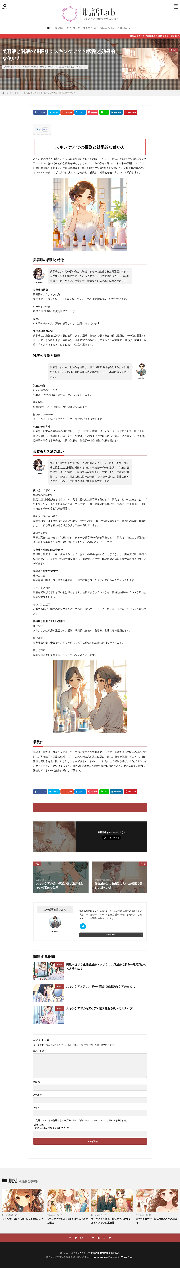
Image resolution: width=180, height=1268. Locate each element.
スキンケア (54, 67)
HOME (8, 93)
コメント (38, 1051)
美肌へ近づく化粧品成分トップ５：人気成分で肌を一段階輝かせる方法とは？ (106, 966)
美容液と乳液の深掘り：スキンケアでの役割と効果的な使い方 (49, 93)
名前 (36, 1082)
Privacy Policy (107, 28)
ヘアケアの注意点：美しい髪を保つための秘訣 (67, 1221)
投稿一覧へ (110, 934)
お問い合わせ (123, 28)
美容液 (67, 67)
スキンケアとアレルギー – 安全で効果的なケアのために (100, 986)
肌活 (49, 28)
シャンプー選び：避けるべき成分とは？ (23, 1219)
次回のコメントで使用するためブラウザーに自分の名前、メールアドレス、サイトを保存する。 (81, 1120)
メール (37, 1095)
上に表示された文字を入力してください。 (53, 1128)
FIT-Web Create (98, 1257)
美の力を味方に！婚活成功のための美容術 (156, 1221)
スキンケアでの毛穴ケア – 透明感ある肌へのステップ (99, 1008)
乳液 (62, 67)
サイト (36, 1107)
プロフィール (89, 28)
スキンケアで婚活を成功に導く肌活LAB (99, 1253)
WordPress (127, 1257)
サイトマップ (73, 28)
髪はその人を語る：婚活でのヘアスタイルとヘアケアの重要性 (112, 1221)
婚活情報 (59, 28)
